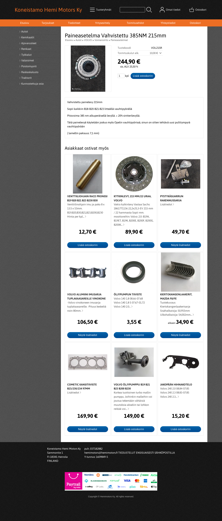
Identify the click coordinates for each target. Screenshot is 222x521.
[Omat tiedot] (170, 9)
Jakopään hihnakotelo (176, 384)
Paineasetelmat (119, 40)
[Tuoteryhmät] (101, 9)
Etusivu (24, 22)
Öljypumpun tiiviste (128, 294)
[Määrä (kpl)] (121, 76)
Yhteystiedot (168, 22)
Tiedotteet (74, 22)
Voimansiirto (101, 40)
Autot (78, 40)
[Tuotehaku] (132, 9)
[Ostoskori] (198, 9)
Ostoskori (195, 22)
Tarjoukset (48, 22)
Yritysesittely (102, 22)
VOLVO (88, 40)
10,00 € (156, 53)
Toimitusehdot (135, 22)
